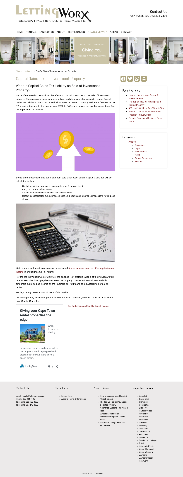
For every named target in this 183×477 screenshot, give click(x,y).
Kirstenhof (143, 420)
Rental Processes (143, 158)
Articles (28, 71)
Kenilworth (143, 417)
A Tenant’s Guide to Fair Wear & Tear (146, 108)
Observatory (144, 431)
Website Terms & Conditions (73, 399)
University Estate (146, 446)
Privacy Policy (67, 396)
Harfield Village (145, 411)
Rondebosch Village (148, 440)
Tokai (141, 443)
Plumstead (143, 434)
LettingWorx (54, 14)
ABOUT (61, 32)
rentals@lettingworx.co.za (33, 396)
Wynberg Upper (146, 458)
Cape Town (144, 399)
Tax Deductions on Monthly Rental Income (88, 306)
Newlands (143, 428)
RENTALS (31, 32)
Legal (137, 148)
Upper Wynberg (146, 452)
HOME (19, 32)
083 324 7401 (158, 15)
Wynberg (143, 455)
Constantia (143, 405)
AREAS (114, 32)
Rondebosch (144, 437)
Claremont (143, 402)
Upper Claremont (146, 449)
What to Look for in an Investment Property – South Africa (112, 417)
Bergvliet (143, 396)
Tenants (138, 161)
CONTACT (126, 32)
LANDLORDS (46, 32)
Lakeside (143, 422)
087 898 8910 (139, 15)
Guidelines (140, 145)
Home (19, 71)
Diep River (143, 408)
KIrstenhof (143, 414)
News (137, 155)
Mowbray (143, 425)
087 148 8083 (32, 405)
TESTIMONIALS (76, 32)
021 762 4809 (32, 402)
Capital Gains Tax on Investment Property (50, 78)
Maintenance (141, 151)
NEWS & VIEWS (96, 32)
